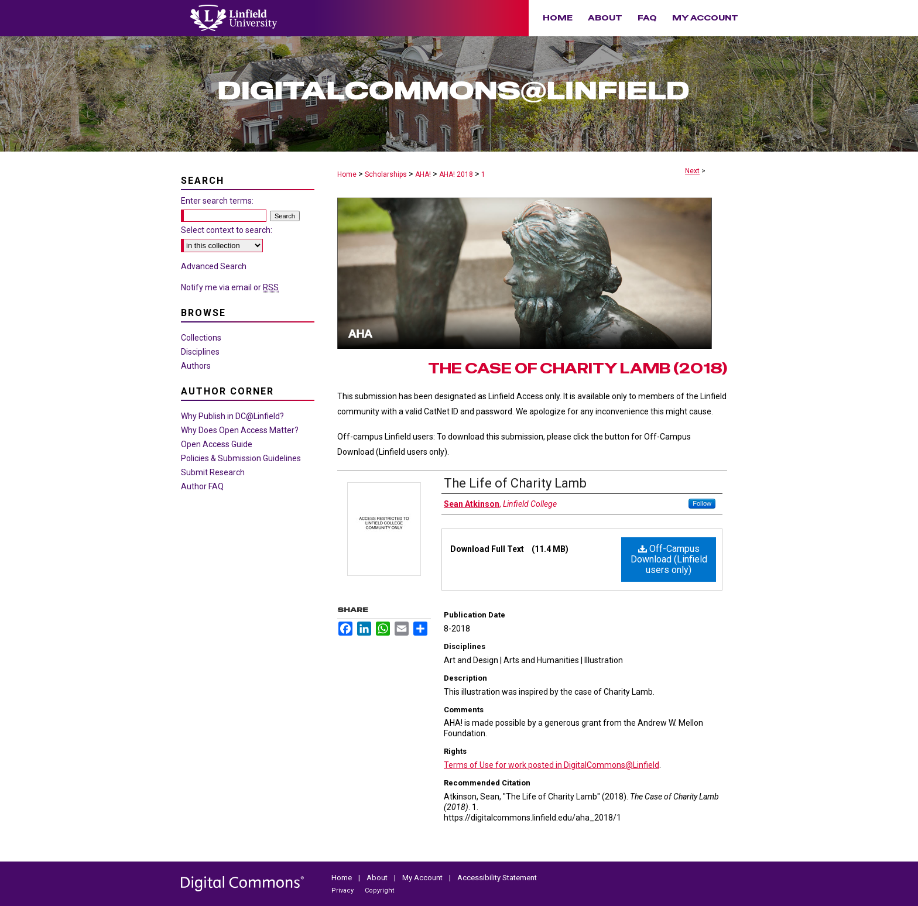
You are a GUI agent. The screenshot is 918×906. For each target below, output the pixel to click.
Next (692, 171)
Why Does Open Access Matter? (240, 430)
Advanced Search (213, 266)
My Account (423, 877)
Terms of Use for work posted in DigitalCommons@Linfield (551, 765)
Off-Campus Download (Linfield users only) (669, 559)
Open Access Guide (216, 444)
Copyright (379, 890)
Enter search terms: (217, 200)
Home (347, 174)
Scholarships (386, 174)
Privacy (343, 890)
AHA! (423, 174)
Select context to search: (226, 230)
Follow (702, 503)
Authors (196, 365)
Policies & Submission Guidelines (241, 458)
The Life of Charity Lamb (515, 483)
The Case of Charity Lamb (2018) (577, 368)
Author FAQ (202, 486)
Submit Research (213, 472)
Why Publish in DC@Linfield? (232, 416)
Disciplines (200, 351)
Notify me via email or (230, 287)
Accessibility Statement (497, 877)
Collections (201, 337)
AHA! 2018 (456, 174)
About (377, 877)
